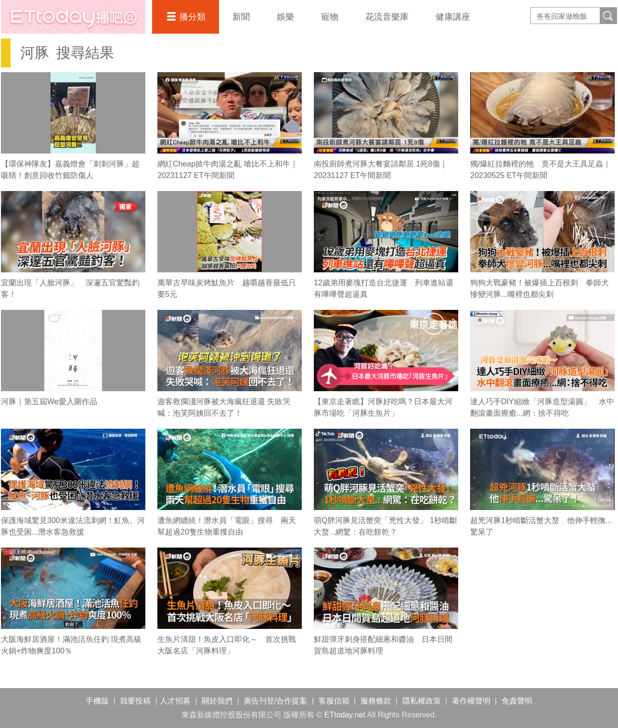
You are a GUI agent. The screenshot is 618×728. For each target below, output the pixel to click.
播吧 (73, 17)
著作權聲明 (471, 701)
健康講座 (453, 17)
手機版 (97, 701)
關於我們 (217, 701)
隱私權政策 (421, 701)
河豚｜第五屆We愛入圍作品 (49, 401)
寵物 (329, 17)
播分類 (193, 17)
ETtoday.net (344, 715)
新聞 (241, 17)
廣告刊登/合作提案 (275, 701)
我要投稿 (135, 701)
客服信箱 (334, 701)
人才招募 (175, 701)
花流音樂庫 (387, 17)
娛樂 (285, 17)
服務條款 (375, 701)
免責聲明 (517, 701)
